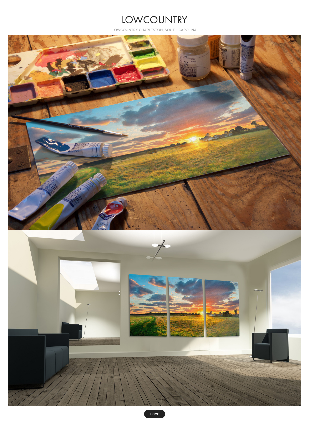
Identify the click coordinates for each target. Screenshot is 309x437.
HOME (154, 414)
